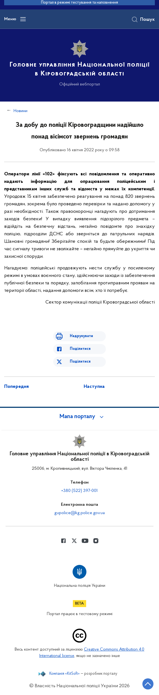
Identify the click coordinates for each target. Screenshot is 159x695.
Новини (20, 111)
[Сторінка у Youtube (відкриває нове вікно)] (85, 540)
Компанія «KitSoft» (64, 674)
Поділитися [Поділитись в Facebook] (80, 349)
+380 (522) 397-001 (79, 491)
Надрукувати (81, 336)
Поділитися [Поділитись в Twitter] (80, 362)
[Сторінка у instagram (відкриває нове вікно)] (96, 540)
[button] (79, 416)
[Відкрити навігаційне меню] (23, 19)
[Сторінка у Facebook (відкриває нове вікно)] (63, 540)
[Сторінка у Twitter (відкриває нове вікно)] (74, 540)
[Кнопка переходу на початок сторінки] (147, 683)
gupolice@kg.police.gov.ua (79, 513)
